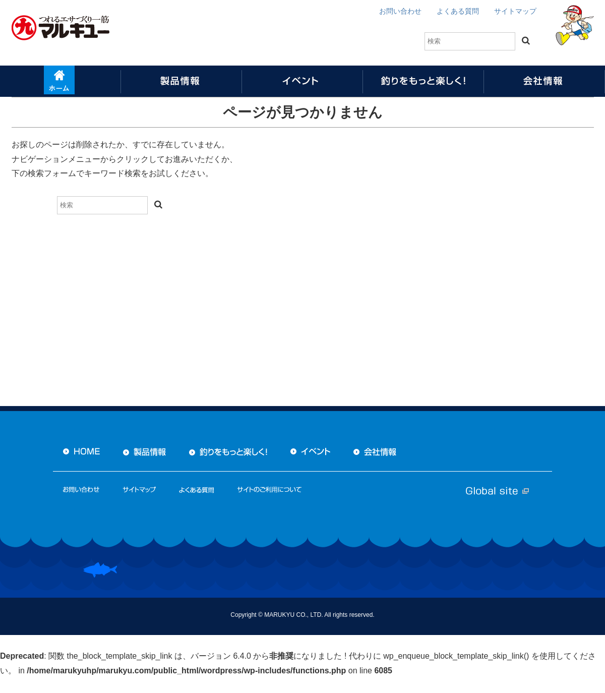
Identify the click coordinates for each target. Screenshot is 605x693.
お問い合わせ (400, 11)
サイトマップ (515, 11)
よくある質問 (458, 11)
